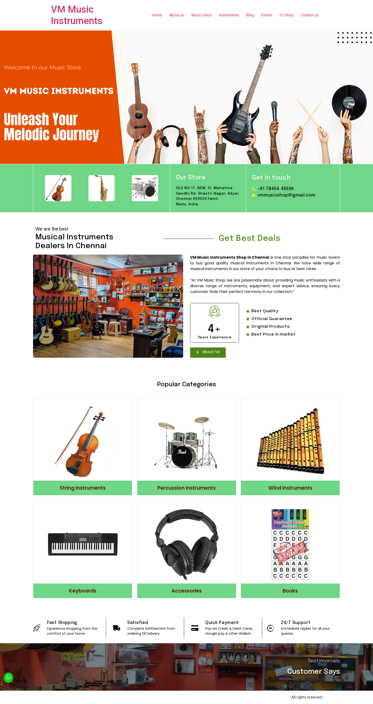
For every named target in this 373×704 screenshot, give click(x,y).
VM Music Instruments (77, 15)
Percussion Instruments (186, 487)
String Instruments (83, 487)
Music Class (201, 15)
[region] (186, 97)
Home (157, 15)
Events (266, 15)
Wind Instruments (290, 487)
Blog (250, 15)
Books (290, 590)
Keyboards (82, 590)
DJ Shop (287, 15)
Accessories (187, 590)
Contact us (310, 15)
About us (176, 15)
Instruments (229, 15)
